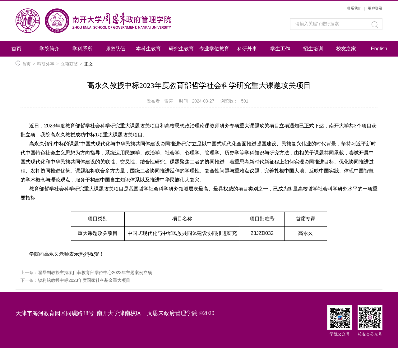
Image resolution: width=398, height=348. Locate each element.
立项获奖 (69, 64)
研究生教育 (181, 48)
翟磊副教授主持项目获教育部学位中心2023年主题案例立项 (95, 272)
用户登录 (375, 8)
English (379, 48)
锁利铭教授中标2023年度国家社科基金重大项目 (84, 280)
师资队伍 (115, 48)
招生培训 (313, 48)
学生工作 (280, 48)
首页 (16, 48)
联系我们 (354, 8)
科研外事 (247, 48)
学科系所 (82, 48)
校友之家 (346, 48)
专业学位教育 (214, 48)
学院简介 (49, 48)
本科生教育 (148, 48)
